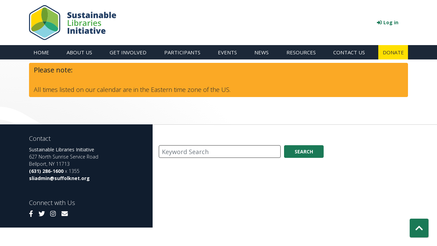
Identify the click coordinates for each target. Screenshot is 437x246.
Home (41, 52)
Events (227, 52)
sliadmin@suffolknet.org (59, 178)
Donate (393, 52)
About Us (79, 52)
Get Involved (128, 52)
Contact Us (349, 52)
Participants (182, 52)
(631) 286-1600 (46, 171)
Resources (301, 52)
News (261, 52)
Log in (390, 22)
